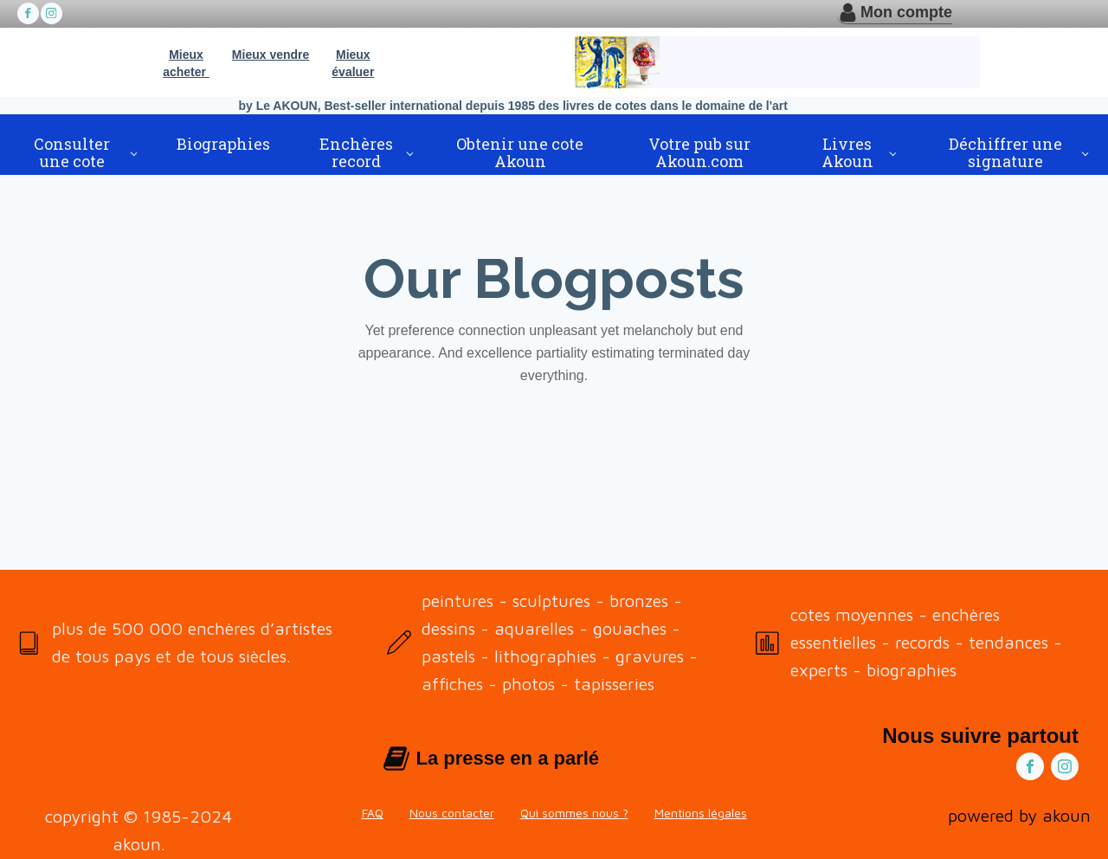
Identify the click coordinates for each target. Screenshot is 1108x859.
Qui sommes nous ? (574, 812)
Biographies (223, 143)
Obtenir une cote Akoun (519, 152)
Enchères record (356, 152)
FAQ (372, 812)
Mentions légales (700, 812)
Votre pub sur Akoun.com (699, 152)
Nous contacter (451, 812)
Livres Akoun (847, 152)
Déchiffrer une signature (1005, 152)
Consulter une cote (72, 152)
